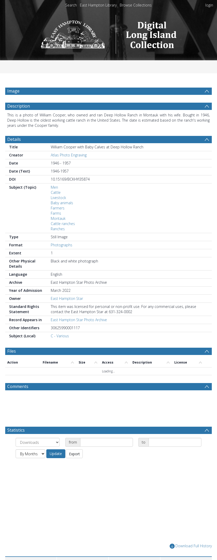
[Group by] (38, 454)
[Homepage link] (108, 33)
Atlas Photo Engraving (69, 167)
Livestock (58, 210)
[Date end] (175, 454)
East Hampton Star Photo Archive (79, 332)
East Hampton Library (98, 5)
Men (54, 199)
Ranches (58, 241)
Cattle (56, 204)
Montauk (58, 230)
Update (56, 466)
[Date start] (106, 454)
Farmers (58, 220)
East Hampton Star (67, 310)
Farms (56, 225)
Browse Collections (136, 5)
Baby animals (62, 215)
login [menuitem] (209, 5)
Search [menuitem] (71, 5)
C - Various (60, 348)
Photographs (61, 257)
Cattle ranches (63, 236)
